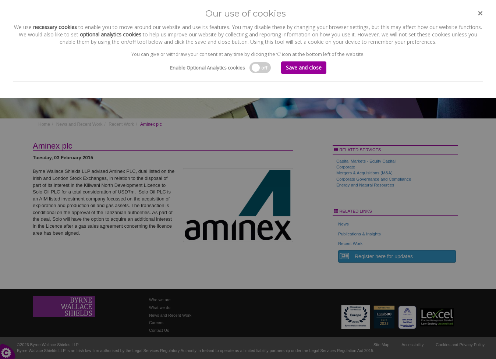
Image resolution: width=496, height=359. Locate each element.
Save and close (304, 67)
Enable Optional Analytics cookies (207, 67)
